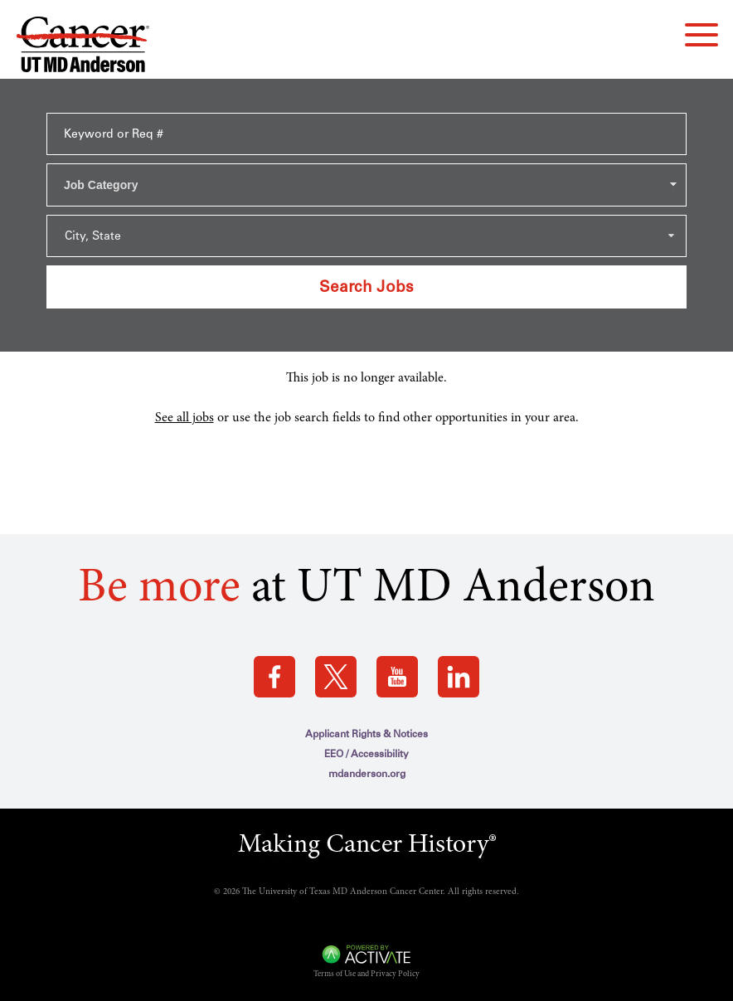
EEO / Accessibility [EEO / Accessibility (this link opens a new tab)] (366, 754)
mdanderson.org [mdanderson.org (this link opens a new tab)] (366, 774)
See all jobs (184, 418)
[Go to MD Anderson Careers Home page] (83, 48)
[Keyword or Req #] (366, 134)
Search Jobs (366, 286)
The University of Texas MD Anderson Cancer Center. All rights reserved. (380, 892)
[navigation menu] (701, 34)
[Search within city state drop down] (366, 236)
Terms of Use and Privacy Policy (366, 974)
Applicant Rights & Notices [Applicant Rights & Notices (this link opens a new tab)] (366, 734)
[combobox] (366, 185)
